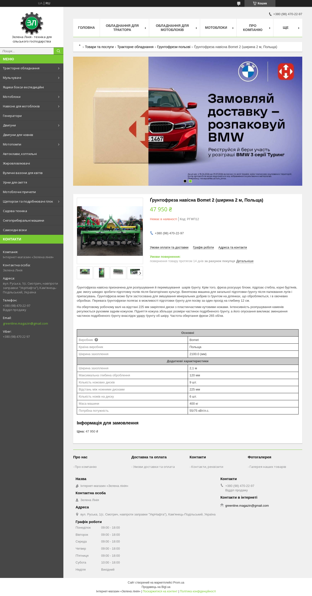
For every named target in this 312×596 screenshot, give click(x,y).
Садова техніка (15, 211)
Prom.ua (178, 582)
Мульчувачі (12, 77)
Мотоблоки (11, 96)
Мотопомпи (12, 144)
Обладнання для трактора (122, 28)
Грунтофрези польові (173, 47)
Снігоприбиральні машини (23, 220)
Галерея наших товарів (268, 466)
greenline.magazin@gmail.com (25, 323)
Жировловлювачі (16, 163)
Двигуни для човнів (18, 135)
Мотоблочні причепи (19, 192)
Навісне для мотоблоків (21, 106)
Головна (86, 28)
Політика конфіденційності (198, 591)
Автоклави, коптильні (20, 154)
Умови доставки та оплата (154, 466)
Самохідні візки (15, 230)
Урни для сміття (15, 182)
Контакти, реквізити (207, 466)
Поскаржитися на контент (160, 591)
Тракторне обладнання (21, 68)
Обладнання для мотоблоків (172, 28)
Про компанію (253, 28)
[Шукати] (58, 51)
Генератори (12, 115)
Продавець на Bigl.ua (156, 587)
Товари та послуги (99, 47)
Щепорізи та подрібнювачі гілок (28, 201)
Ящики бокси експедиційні (23, 87)
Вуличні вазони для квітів (23, 173)
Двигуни (9, 125)
